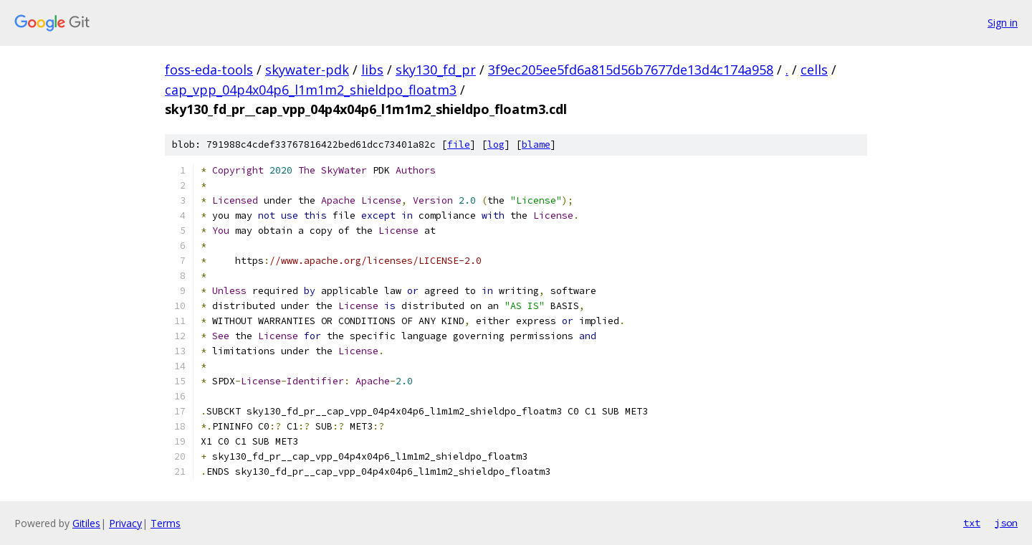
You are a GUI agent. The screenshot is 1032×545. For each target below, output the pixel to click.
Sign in (1003, 22)
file (458, 144)
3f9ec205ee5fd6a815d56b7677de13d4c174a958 (630, 69)
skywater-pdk (307, 69)
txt (971, 522)
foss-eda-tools (209, 69)
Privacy (125, 523)
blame (536, 144)
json (1006, 522)
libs (372, 69)
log (496, 144)
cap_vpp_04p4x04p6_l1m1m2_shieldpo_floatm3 (311, 89)
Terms (165, 523)
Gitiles (86, 523)
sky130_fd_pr (436, 69)
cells (814, 69)
